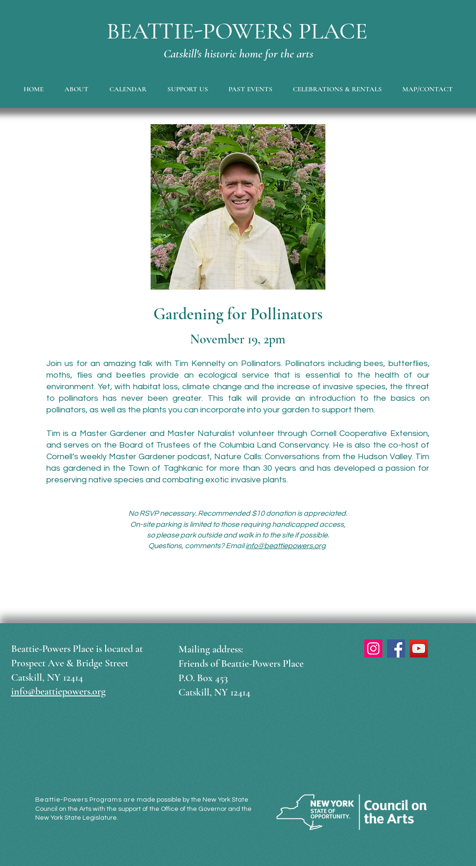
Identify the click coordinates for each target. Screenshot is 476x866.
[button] (76, 89)
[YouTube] (419, 648)
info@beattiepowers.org (286, 546)
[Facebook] (396, 648)
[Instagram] (373, 648)
